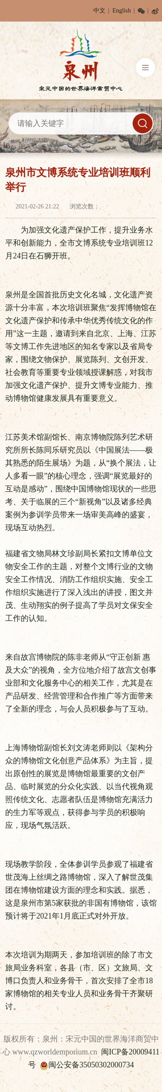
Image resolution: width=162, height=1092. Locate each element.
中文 (99, 10)
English (121, 10)
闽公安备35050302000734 (87, 1065)
